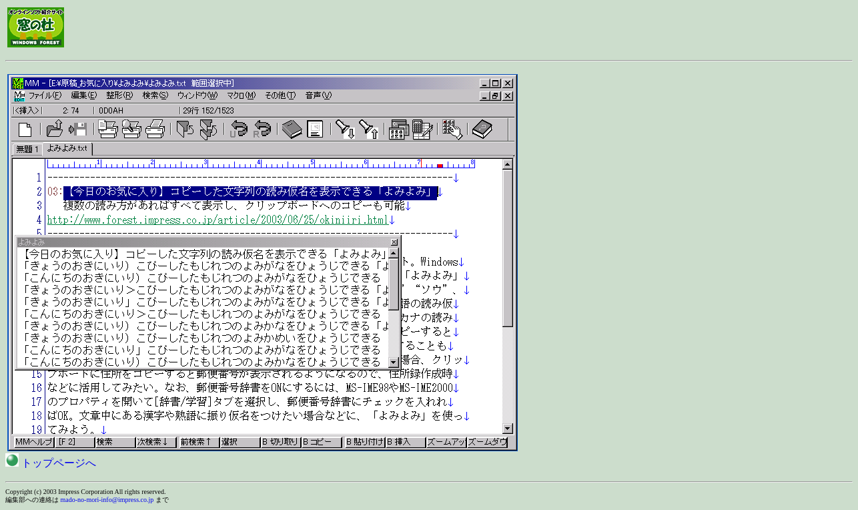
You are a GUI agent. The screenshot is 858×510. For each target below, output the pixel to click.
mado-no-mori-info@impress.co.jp (107, 499)
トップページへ (50, 463)
